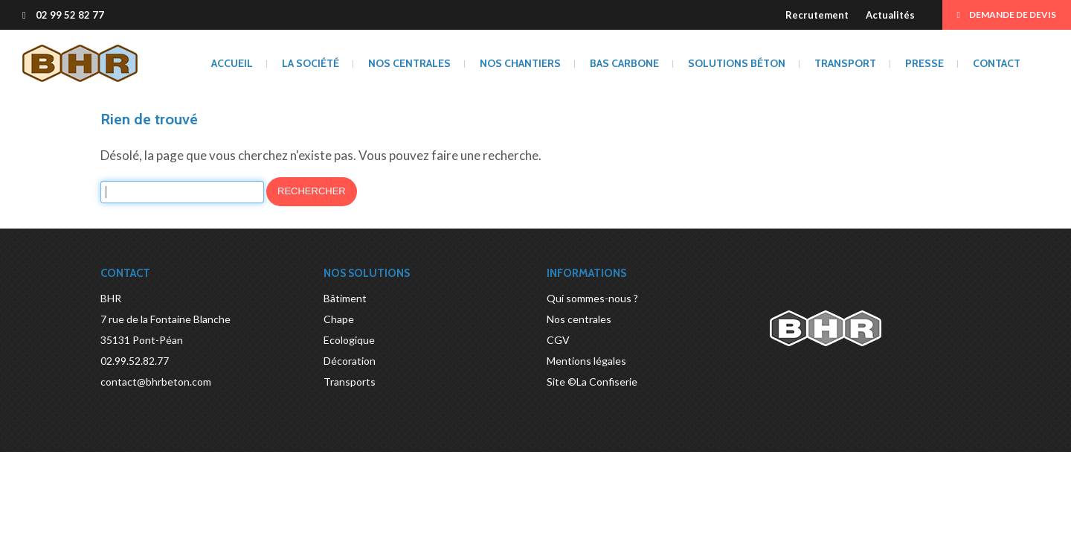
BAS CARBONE (624, 63)
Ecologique (349, 340)
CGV (558, 340)
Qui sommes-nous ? (592, 298)
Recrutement (817, 15)
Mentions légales (586, 360)
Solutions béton (736, 63)
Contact (996, 63)
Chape (339, 319)
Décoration (350, 360)
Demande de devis (1006, 14)
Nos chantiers (520, 63)
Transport (845, 63)
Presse (924, 63)
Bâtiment (345, 298)
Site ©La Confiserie (592, 381)
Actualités (890, 15)
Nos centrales (409, 63)
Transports (350, 381)
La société (310, 63)
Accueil (232, 63)
